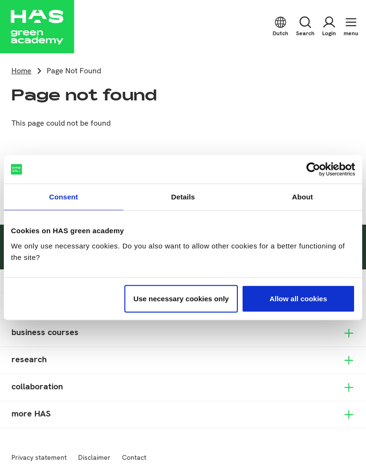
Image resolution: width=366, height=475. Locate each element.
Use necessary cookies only (181, 298)
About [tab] (302, 197)
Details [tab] (183, 197)
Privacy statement (39, 457)
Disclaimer (94, 457)
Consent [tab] (63, 197)
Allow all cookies (298, 298)
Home (21, 71)
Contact (134, 457)
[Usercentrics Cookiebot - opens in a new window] (313, 169)
